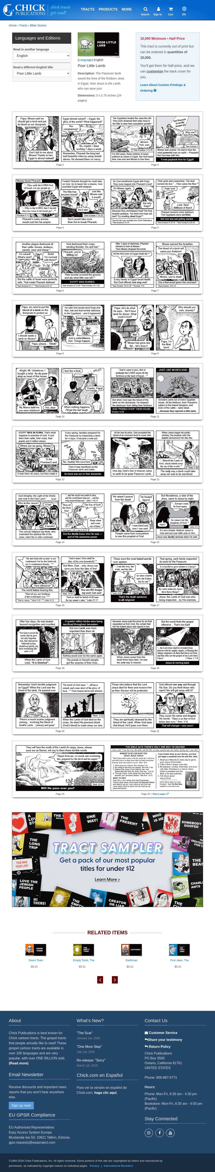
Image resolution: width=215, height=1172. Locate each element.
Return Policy (158, 1046)
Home (13, 25)
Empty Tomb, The (83, 960)
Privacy (94, 1165)
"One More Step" (89, 1046)
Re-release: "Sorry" (91, 1060)
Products (108, 9)
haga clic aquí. (105, 1092)
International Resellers (118, 1165)
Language (85, 60)
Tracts (87, 9)
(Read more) (18, 1063)
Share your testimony (163, 1039)
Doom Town (36, 960)
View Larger (160, 794)
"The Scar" (85, 1033)
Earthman (132, 960)
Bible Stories (38, 25)
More (127, 9)
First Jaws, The (179, 960)
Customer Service (161, 1033)
